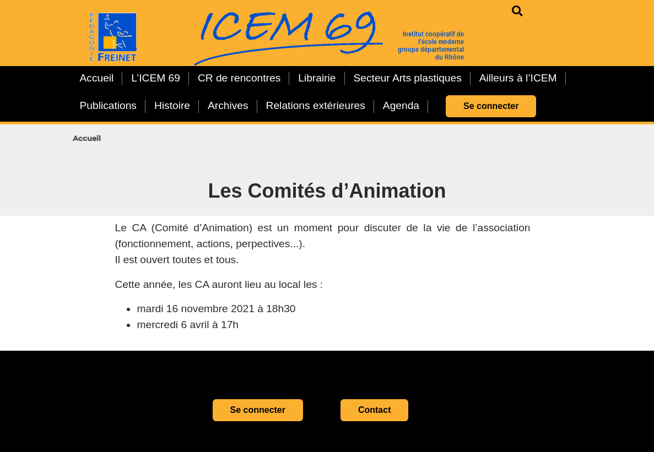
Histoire (172, 105)
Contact (374, 410)
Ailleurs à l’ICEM (518, 78)
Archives (228, 105)
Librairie (317, 78)
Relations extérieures (315, 105)
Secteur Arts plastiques (408, 78)
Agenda (401, 105)
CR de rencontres (239, 78)
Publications (108, 105)
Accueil (97, 78)
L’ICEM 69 (155, 78)
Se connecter (490, 106)
